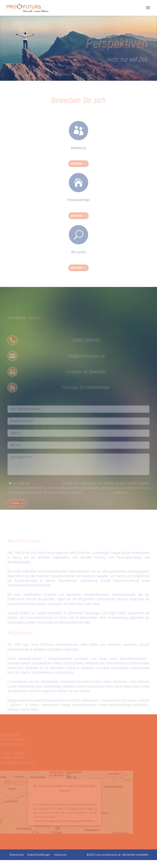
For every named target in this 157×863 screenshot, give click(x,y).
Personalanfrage (78, 200)
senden (15, 509)
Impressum (60, 855)
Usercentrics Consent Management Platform (68, 821)
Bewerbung (78, 148)
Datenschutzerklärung (46, 489)
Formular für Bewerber (86, 377)
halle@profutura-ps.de (98, 498)
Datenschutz (16, 855)
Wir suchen (78, 252)
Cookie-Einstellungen (38, 855)
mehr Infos (76, 163)
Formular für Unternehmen (85, 393)
